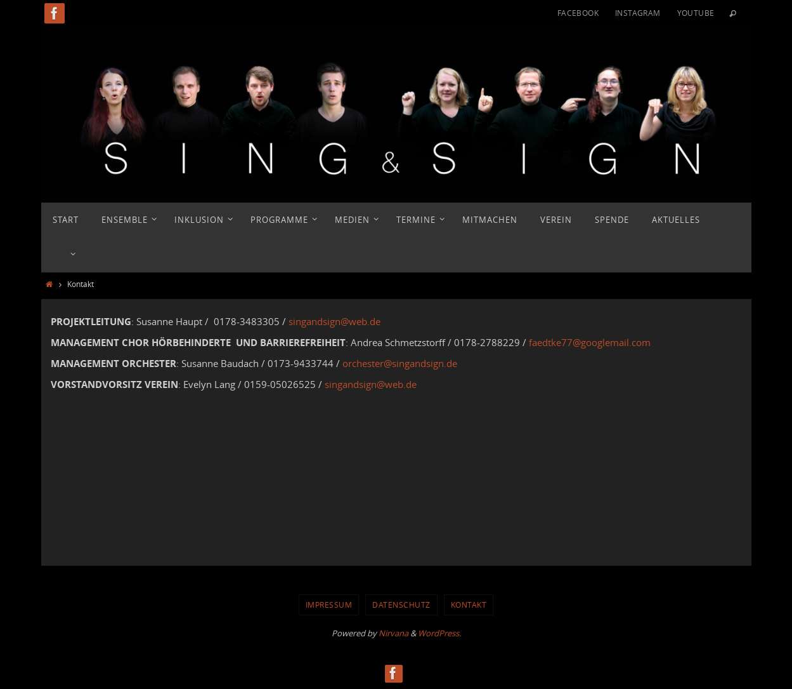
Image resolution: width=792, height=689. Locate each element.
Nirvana (393, 633)
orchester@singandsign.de (399, 363)
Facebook (578, 13)
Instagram (638, 13)
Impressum (329, 604)
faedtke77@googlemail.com (590, 342)
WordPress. (439, 633)
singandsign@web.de (334, 321)
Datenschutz (401, 604)
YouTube (696, 13)
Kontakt (469, 604)
